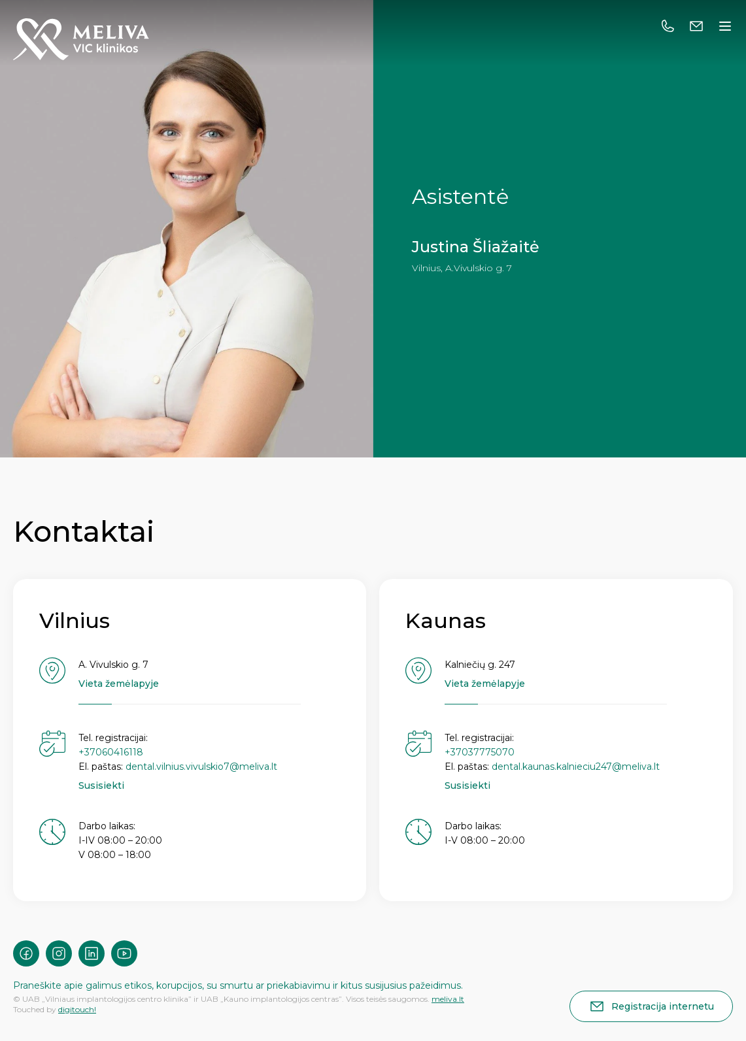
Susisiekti (101, 785)
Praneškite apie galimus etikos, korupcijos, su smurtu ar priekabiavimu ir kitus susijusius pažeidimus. (238, 985)
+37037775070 (480, 752)
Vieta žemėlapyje (118, 683)
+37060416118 (110, 752)
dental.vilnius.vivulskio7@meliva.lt (201, 766)
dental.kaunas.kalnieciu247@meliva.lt (576, 766)
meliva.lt (448, 999)
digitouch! (77, 1009)
